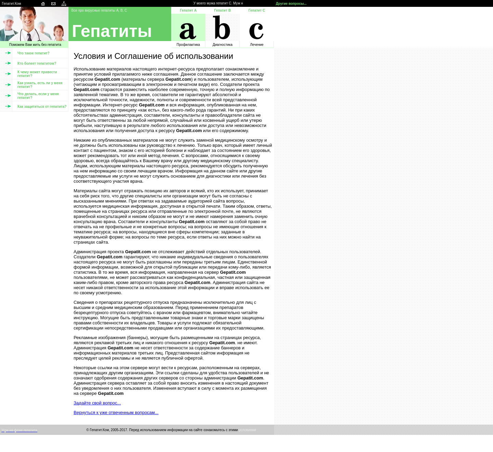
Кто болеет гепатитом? (36, 63)
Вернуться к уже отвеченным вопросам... (116, 412)
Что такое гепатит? (33, 53)
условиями (247, 430)
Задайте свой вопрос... (97, 402)
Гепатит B (222, 10)
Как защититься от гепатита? (41, 106)
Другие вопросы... (291, 3)
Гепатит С (257, 10)
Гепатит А (188, 10)
